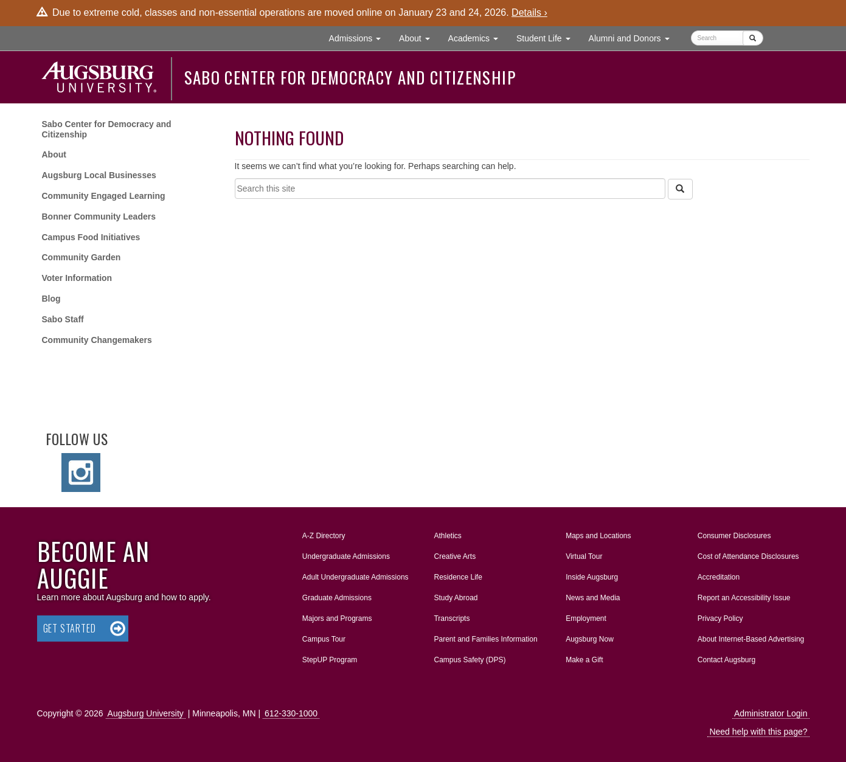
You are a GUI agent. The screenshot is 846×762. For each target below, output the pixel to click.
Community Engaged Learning (103, 196)
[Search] (680, 189)
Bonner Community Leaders (99, 216)
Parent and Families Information (485, 639)
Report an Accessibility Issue (744, 598)
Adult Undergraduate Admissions (355, 577)
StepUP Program (330, 660)
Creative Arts (455, 556)
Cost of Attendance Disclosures (748, 556)
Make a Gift (584, 660)
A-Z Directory (323, 536)
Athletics (447, 536)
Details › (529, 12)
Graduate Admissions (337, 598)
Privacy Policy (720, 618)
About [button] (419, 41)
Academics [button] (477, 37)
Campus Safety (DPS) (469, 660)
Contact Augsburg (726, 660)
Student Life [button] (548, 37)
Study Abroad (455, 598)
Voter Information (77, 278)
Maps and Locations (598, 536)
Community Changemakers (97, 340)
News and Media (593, 598)
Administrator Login (771, 713)
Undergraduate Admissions (346, 556)
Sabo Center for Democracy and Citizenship (350, 77)
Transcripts (452, 618)
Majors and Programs (337, 616)
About (54, 154)
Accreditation (719, 577)
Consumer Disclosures (734, 536)
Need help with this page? (758, 731)
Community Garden (81, 257)
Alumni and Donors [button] (634, 37)
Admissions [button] (359, 37)
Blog (51, 298)
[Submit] (753, 38)
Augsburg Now (590, 639)
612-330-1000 (291, 713)
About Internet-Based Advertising (751, 639)
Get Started (69, 628)
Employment (586, 618)
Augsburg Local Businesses (99, 175)
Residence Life (458, 577)
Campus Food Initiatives (91, 237)
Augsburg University (146, 713)
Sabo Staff (63, 319)
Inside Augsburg (592, 577)
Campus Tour (323, 639)
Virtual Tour (584, 556)
